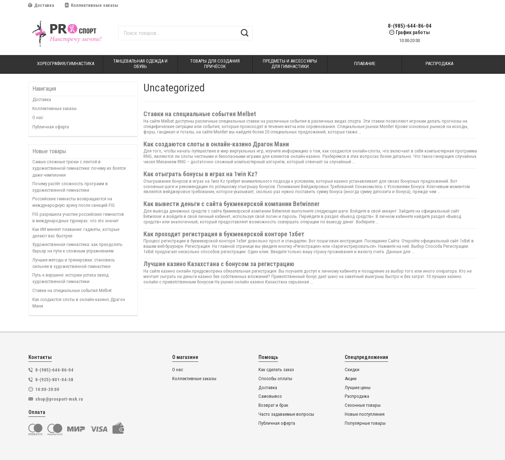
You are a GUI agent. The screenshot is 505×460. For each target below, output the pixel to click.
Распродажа (357, 396)
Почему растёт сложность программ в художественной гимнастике (70, 187)
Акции (351, 378)
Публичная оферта (50, 126)
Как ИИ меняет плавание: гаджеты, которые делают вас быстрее (75, 232)
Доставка (41, 5)
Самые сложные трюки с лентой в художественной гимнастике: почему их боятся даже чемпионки (79, 168)
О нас (37, 117)
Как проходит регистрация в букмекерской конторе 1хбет (223, 234)
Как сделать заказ (276, 369)
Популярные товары (365, 423)
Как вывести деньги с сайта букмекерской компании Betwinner (231, 204)
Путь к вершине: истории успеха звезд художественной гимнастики (70, 278)
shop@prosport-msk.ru (59, 399)
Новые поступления (365, 414)
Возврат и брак (273, 405)
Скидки (352, 369)
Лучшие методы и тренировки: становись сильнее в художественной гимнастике (73, 263)
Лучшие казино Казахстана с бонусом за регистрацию (218, 264)
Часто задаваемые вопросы (286, 414)
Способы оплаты (275, 378)
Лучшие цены (358, 387)
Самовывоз (270, 396)
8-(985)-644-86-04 (410, 26)
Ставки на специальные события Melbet (72, 290)
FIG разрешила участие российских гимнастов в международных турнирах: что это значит (78, 217)
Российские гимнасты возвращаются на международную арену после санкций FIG (73, 202)
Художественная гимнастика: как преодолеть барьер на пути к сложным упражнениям (77, 248)
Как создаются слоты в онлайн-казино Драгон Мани (78, 303)
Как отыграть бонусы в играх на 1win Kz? (200, 174)
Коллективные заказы (91, 5)
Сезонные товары (363, 405)
